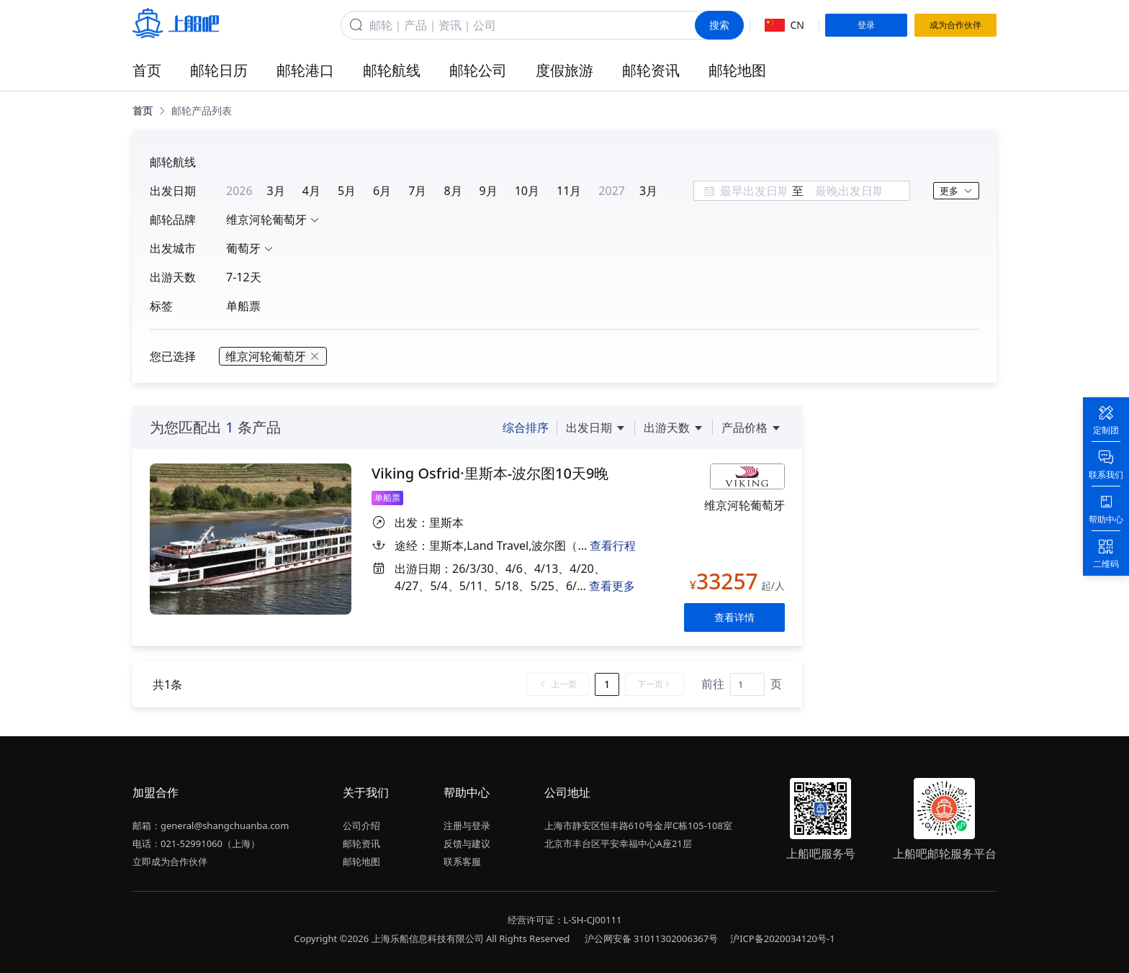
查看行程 (613, 545)
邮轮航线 (391, 70)
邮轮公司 (478, 70)
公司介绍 (361, 825)
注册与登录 (467, 825)
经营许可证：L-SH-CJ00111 (565, 919)
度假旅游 (564, 70)
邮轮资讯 (651, 70)
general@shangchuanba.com (225, 825)
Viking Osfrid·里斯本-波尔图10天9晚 (490, 473)
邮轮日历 (219, 70)
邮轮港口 (305, 70)
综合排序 (526, 427)
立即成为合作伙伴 (169, 861)
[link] (142, 111)
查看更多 (612, 586)
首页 (146, 70)
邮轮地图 (737, 70)
